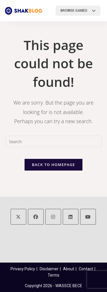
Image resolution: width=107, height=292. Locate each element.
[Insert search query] (53, 141)
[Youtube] (88, 217)
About (68, 269)
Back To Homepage (53, 164)
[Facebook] (36, 217)
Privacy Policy (23, 269)
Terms (53, 275)
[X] (18, 217)
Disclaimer (49, 269)
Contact (86, 269)
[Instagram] (53, 217)
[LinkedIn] (70, 217)
